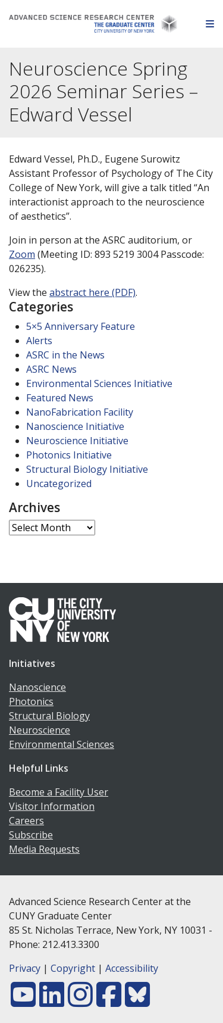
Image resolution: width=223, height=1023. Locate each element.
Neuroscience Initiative (77, 440)
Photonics (31, 701)
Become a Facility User (58, 792)
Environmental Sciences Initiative (99, 383)
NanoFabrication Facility (79, 412)
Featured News (59, 397)
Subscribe (31, 834)
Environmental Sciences (61, 744)
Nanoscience (37, 687)
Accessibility (131, 968)
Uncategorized (59, 483)
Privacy (24, 968)
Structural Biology (49, 715)
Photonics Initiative (69, 454)
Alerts (39, 340)
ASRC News (51, 369)
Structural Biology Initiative (87, 469)
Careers (26, 820)
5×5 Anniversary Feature (80, 326)
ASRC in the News (65, 354)
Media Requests (44, 849)
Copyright (73, 968)
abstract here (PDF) (92, 292)
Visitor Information (52, 806)
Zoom (22, 254)
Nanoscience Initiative (75, 426)
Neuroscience (39, 730)
